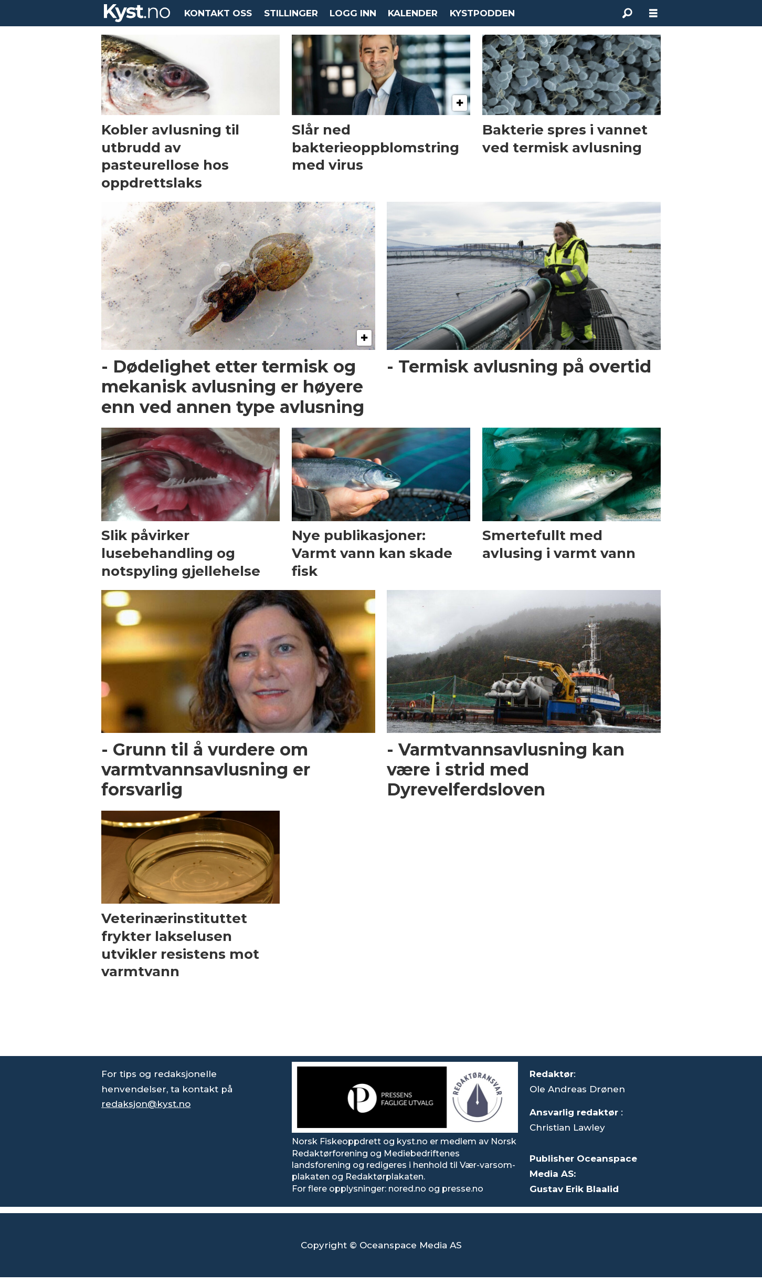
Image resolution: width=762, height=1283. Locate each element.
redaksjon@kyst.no (145, 1104)
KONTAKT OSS (218, 13)
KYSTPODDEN (482, 13)
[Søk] (627, 13)
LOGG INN (353, 13)
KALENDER (413, 13)
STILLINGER (291, 13)
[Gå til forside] (137, 13)
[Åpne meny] (653, 13)
